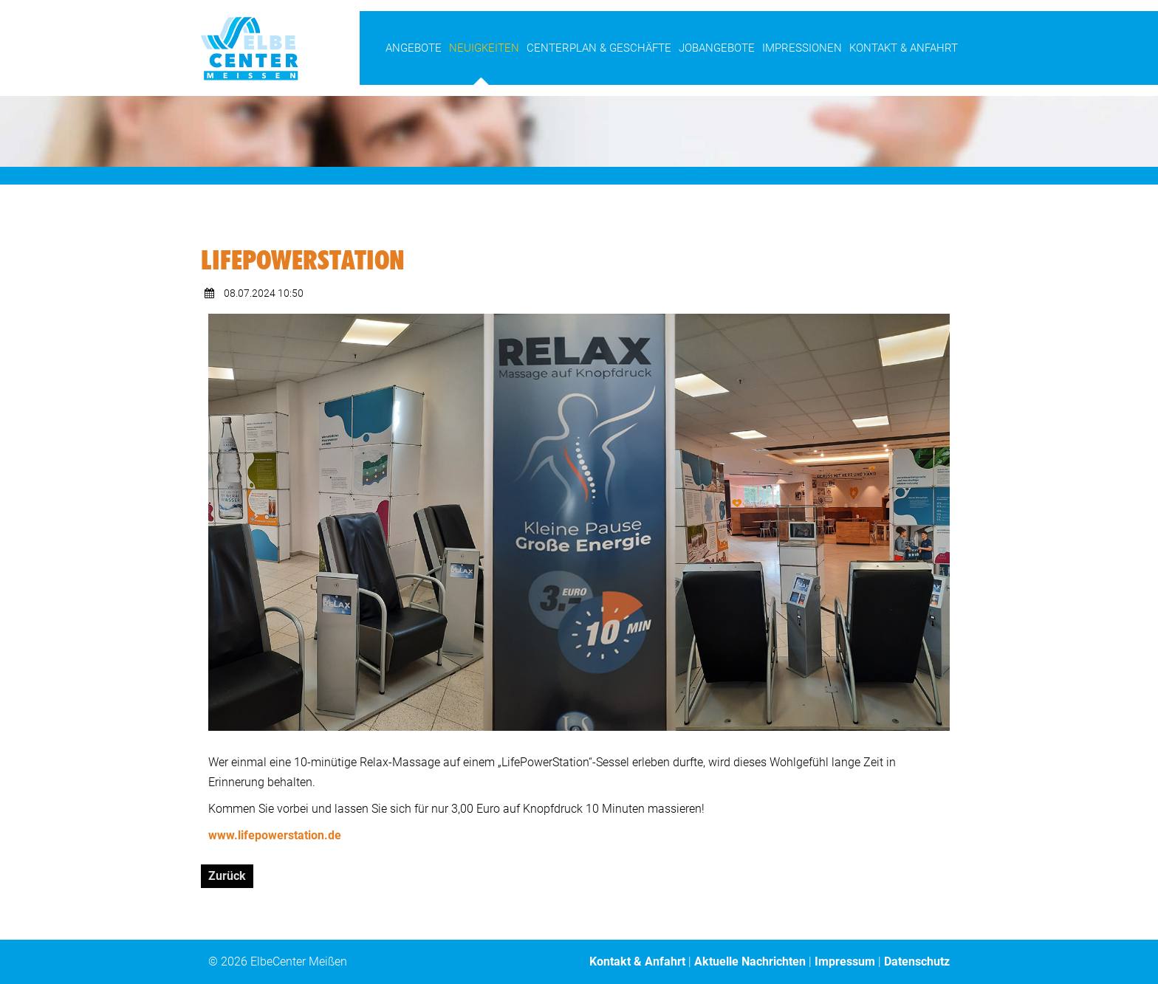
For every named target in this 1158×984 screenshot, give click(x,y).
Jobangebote (717, 48)
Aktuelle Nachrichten (750, 961)
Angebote (414, 48)
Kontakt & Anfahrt (903, 48)
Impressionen (802, 48)
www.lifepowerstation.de (274, 835)
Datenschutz (917, 961)
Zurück (227, 876)
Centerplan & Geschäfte (599, 48)
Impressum (845, 961)
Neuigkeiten (484, 48)
